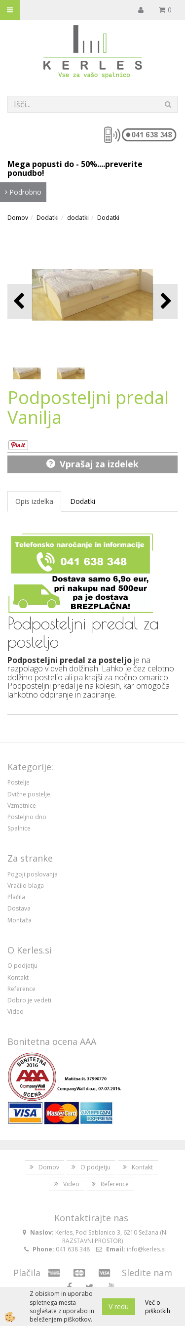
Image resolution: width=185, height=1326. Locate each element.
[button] (165, 301)
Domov (17, 217)
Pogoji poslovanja (32, 874)
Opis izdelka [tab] (34, 501)
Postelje (18, 782)
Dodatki (48, 217)
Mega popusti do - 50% (52, 164)
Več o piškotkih (157, 1306)
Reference (21, 989)
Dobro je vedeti (29, 1000)
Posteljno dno (26, 817)
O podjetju (22, 965)
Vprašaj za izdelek (99, 464)
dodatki (78, 217)
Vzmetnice (21, 805)
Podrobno (23, 192)
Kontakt (18, 977)
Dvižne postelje (28, 794)
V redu (119, 1306)
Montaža (19, 920)
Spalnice (19, 828)
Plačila (16, 897)
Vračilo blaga (25, 885)
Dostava (19, 908)
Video (15, 1011)
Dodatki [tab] (82, 501)
